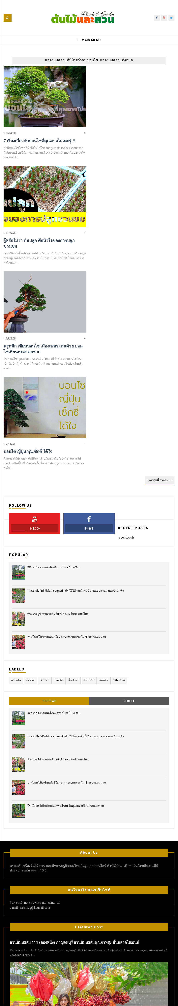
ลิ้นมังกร (73, 573)
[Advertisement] (89, 193)
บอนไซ (58, 573)
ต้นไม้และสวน (100, 1000)
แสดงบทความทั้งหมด (116, 60)
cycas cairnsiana (22, 973)
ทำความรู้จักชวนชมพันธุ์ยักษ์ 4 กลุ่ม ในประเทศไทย (57, 507)
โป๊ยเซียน (119, 573)
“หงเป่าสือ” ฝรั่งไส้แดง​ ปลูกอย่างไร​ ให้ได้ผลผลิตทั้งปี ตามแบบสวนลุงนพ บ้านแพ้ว (75, 484)
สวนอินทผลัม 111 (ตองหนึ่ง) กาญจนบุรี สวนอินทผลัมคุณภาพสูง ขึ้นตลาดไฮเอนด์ (74, 836)
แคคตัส (103, 573)
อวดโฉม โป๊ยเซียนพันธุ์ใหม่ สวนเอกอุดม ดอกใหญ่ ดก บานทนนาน (66, 530)
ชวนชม (44, 573)
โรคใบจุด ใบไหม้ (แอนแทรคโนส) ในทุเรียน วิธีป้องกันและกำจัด (65, 699)
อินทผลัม (89, 573)
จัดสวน (30, 573)
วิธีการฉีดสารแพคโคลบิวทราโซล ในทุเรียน (53, 461)
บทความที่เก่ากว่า (157, 373)
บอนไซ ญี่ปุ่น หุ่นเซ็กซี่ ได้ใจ (28, 344)
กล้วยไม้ (16, 573)
